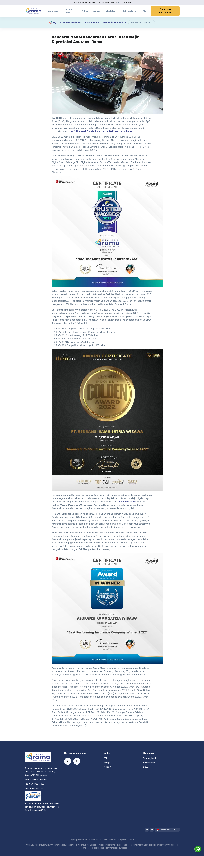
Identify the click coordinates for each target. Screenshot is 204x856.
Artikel (85, 11)
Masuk (127, 2)
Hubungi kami (149, 763)
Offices (146, 767)
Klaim (145, 11)
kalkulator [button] (110, 11)
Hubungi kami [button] (129, 11)
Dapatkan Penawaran (165, 11)
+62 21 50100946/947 (83, 2)
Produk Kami (69, 11)
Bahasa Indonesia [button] (107, 2)
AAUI (107, 763)
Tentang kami (149, 758)
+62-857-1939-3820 (34, 784)
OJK (107, 758)
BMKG (107, 767)
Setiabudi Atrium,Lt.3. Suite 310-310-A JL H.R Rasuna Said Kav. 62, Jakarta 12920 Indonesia (41, 771)
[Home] (33, 11)
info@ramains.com (34, 788)
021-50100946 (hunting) (36, 779)
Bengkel (97, 11)
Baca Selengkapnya (141, 22)
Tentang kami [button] (51, 11)
